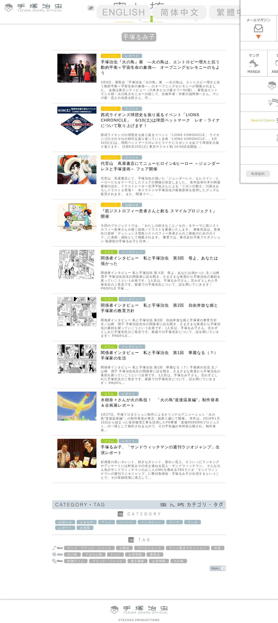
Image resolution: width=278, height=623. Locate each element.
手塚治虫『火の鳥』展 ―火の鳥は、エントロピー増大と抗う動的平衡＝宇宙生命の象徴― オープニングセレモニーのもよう (160, 67)
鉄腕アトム (75, 561)
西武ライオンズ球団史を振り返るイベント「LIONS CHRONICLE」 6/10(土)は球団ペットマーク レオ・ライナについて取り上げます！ (160, 120)
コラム (109, 252)
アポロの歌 (93, 554)
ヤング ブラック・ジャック (89, 548)
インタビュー (132, 252)
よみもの (86, 522)
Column (153, 18)
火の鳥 (72, 554)
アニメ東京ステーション (188, 548)
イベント (132, 108)
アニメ (106, 522)
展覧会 (155, 554)
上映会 (124, 548)
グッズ (174, 522)
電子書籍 (137, 561)
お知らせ (132, 205)
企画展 (85, 527)
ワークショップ (149, 548)
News (123, 18)
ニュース (110, 56)
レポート (132, 56)
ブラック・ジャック (107, 561)
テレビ (115, 554)
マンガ (192, 522)
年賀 (217, 548)
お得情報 (135, 554)
